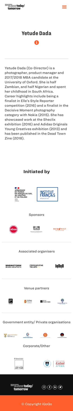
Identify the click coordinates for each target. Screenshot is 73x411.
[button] (64, 7)
